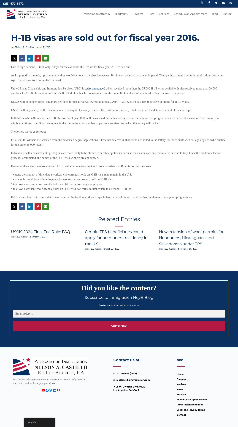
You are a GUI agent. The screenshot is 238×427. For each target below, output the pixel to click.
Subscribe (119, 326)
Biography (121, 13)
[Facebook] (209, 3)
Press (151, 13)
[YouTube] (202, 3)
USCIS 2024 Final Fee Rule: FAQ (40, 231)
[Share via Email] (45, 58)
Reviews (138, 13)
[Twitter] (216, 3)
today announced (95, 88)
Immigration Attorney (96, 13)
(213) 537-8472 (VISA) (125, 373)
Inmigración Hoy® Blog (190, 404)
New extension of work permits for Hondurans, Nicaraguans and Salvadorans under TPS (191, 237)
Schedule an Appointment (190, 13)
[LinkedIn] (224, 3)
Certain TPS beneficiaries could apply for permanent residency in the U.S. (116, 237)
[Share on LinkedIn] (30, 58)
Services (164, 13)
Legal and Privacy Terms (191, 409)
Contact (228, 13)
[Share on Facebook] (22, 58)
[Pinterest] (231, 3)
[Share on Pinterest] (38, 58)
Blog (215, 13)
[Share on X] (14, 58)
